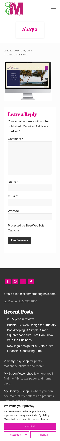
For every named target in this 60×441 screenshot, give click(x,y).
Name (13, 181)
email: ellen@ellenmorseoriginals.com (30, 293)
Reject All (43, 434)
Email (13, 196)
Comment (15, 139)
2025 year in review (20, 319)
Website (13, 211)
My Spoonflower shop (18, 373)
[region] (30, 421)
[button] (53, 9)
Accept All (30, 426)
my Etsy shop (19, 361)
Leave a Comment (17, 54)
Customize (15, 434)
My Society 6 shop (16, 391)
